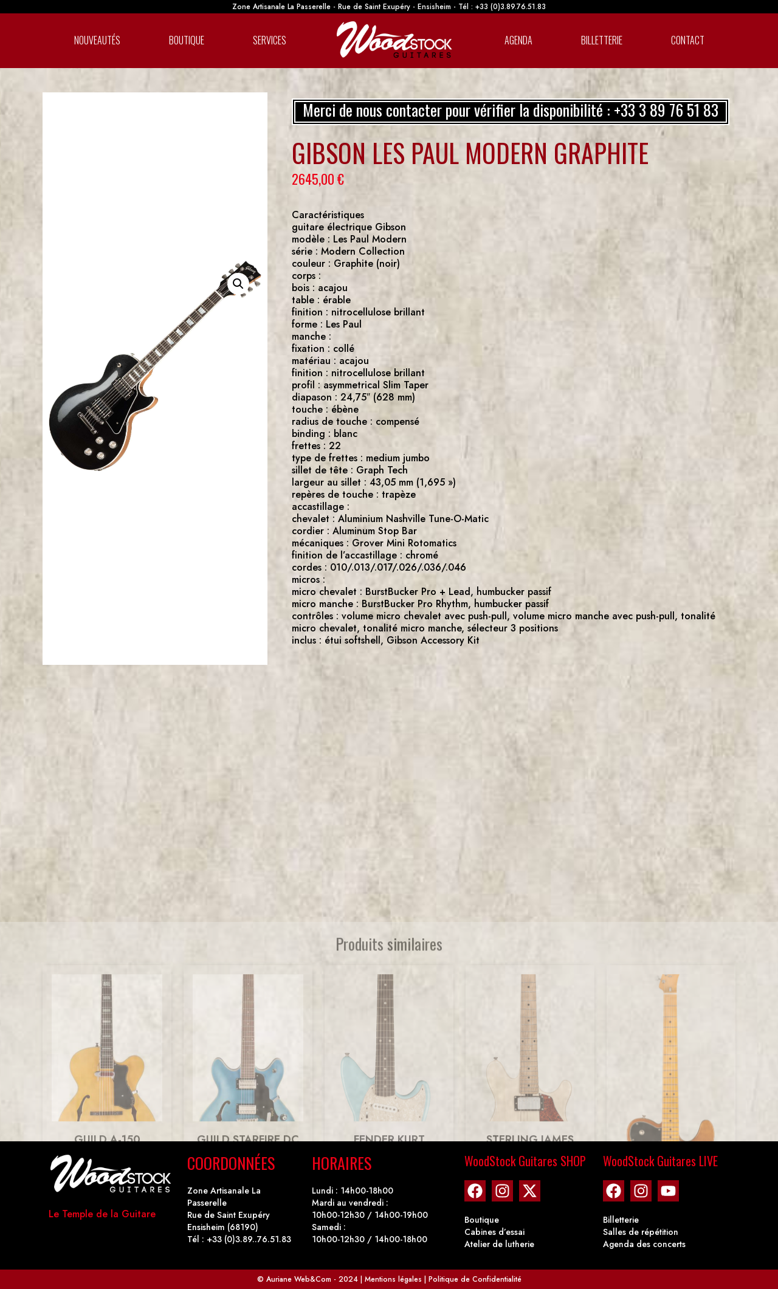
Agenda (518, 40)
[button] (238, 284)
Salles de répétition (640, 1232)
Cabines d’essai (494, 1232)
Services (269, 40)
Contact (687, 40)
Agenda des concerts (644, 1244)
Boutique (186, 40)
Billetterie (601, 40)
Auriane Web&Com (298, 1279)
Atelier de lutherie (499, 1244)
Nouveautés (97, 40)
